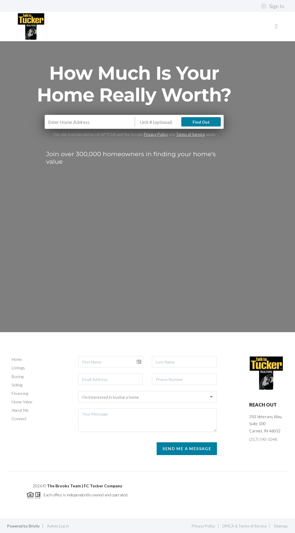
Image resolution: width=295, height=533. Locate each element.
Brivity (34, 526)
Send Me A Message (186, 448)
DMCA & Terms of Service (244, 526)
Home (17, 359)
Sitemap (281, 526)
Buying (17, 376)
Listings (18, 367)
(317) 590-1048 (263, 439)
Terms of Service (190, 134)
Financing (20, 393)
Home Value (22, 401)
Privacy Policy (156, 134)
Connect (19, 418)
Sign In (272, 6)
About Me (20, 410)
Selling (17, 384)
